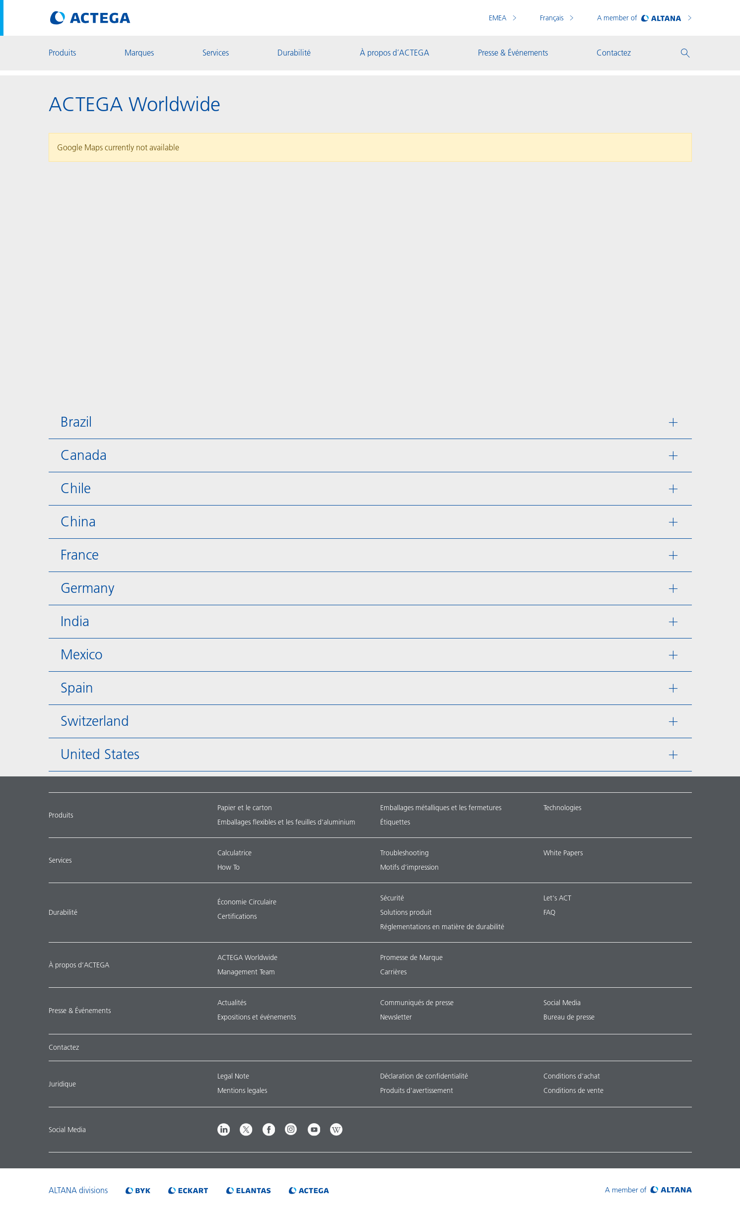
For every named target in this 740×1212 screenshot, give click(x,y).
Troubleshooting (404, 852)
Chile (76, 488)
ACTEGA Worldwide (247, 957)
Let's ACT (557, 897)
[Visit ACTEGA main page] (90, 18)
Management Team (246, 971)
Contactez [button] (614, 53)
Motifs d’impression (409, 867)
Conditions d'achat (571, 1076)
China (78, 521)
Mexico (82, 654)
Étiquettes (395, 822)
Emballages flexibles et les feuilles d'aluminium (286, 822)
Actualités (231, 1002)
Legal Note (233, 1076)
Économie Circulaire (246, 901)
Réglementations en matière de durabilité (442, 926)
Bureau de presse (569, 1017)
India (75, 621)
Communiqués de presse (417, 1002)
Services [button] (215, 53)
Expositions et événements (256, 1017)
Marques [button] (139, 53)
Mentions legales (242, 1090)
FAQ (549, 912)
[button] (685, 53)
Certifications (237, 916)
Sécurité (392, 897)
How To (228, 867)
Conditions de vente (573, 1090)
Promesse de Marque (411, 957)
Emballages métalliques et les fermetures (440, 807)
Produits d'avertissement (416, 1090)
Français (552, 17)
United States (100, 754)
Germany (87, 588)
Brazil (76, 422)
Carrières (393, 971)
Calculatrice (234, 852)
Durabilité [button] (294, 53)
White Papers (563, 852)
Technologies (562, 807)
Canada (84, 455)
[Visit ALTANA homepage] (648, 1190)
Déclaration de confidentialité (424, 1076)
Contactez (64, 1047)
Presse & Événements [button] (513, 53)
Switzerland (95, 721)
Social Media (562, 1002)
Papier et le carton (244, 807)
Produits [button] (62, 53)
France (80, 555)
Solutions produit (406, 912)
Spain (77, 688)
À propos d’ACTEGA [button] (394, 53)
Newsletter (396, 1017)
